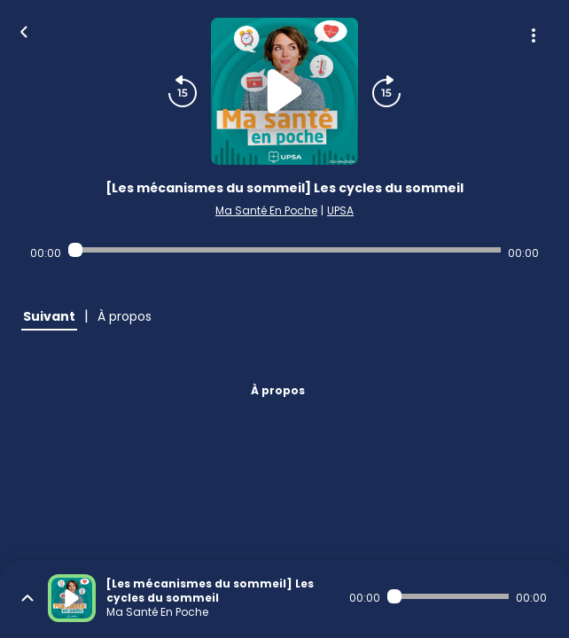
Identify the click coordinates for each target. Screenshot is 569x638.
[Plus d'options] (533, 35)
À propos (278, 390)
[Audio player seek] (285, 250)
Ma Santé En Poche (266, 210)
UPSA (340, 210)
